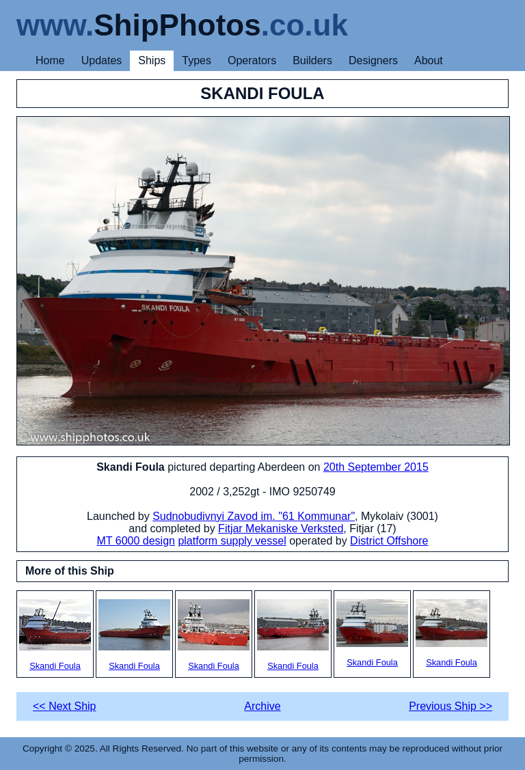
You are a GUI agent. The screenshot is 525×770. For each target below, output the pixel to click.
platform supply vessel (232, 541)
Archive (262, 706)
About (428, 60)
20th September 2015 (376, 467)
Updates (101, 60)
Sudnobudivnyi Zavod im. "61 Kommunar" (253, 516)
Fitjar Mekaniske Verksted (280, 528)
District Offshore (389, 541)
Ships (151, 60)
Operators (252, 60)
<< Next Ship (64, 706)
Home (50, 60)
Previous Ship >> (450, 706)
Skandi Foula (55, 635)
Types (196, 60)
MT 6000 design (135, 541)
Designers (373, 60)
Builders (312, 60)
